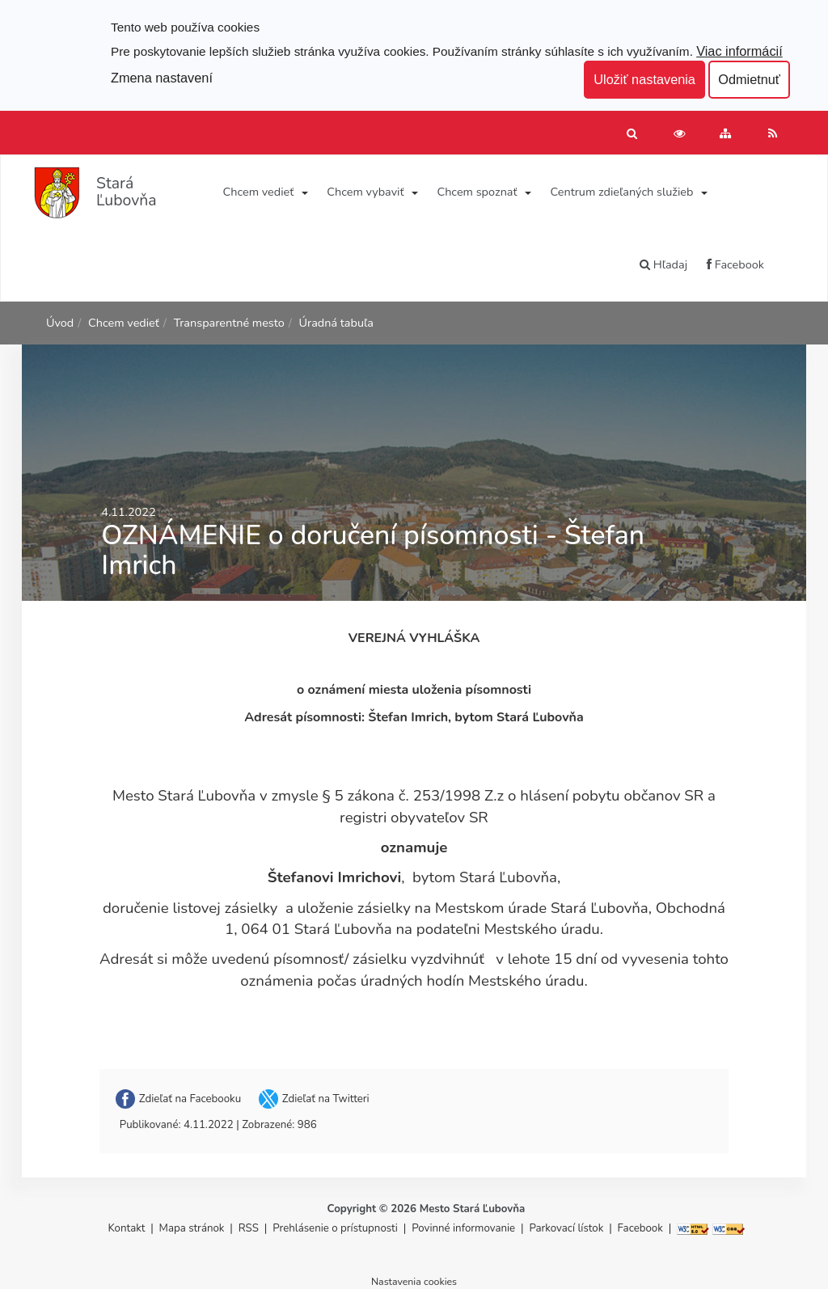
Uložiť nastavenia (644, 79)
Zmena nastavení (162, 77)
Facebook (735, 264)
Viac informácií (739, 51)
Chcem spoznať (477, 192)
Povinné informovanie (463, 1228)
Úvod (60, 323)
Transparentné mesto (229, 323)
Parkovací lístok (566, 1228)
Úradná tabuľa (336, 323)
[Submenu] (304, 191)
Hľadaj (663, 264)
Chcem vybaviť (365, 192)
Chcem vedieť (258, 192)
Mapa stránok (192, 1228)
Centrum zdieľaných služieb (622, 192)
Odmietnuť (749, 79)
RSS (250, 1228)
